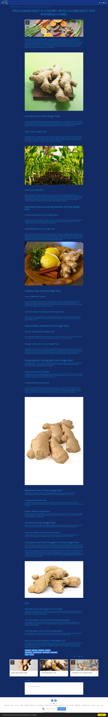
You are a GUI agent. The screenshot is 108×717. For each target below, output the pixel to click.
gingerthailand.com (37, 652)
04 (43, 662)
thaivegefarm (54, 652)
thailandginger (28, 652)
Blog (21, 6)
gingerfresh (41, 650)
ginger (26, 654)
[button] (102, 2)
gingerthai (48, 650)
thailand (31, 654)
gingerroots (34, 650)
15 (12, 662)
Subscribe (62, 709)
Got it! (101, 715)
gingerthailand (46, 652)
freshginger (27, 650)
